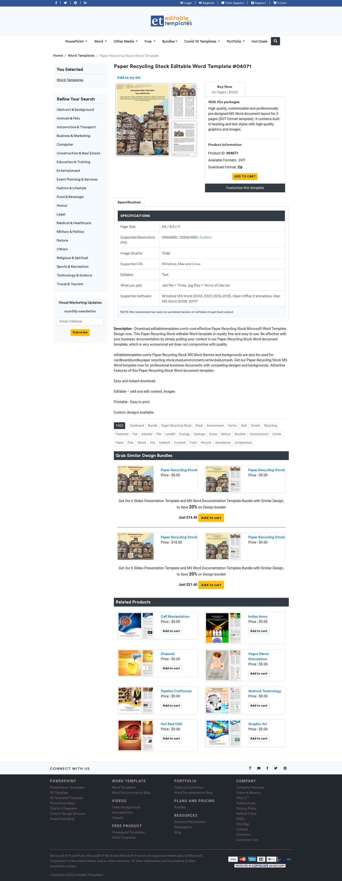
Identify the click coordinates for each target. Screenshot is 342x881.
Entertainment (68, 170)
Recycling (270, 425)
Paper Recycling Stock (176, 425)
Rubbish (164, 442)
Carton (232, 425)
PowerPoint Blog (62, 819)
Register (206, 3)
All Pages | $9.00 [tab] (225, 89)
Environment (215, 425)
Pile (158, 434)
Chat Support (232, 3)
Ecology (184, 434)
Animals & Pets (68, 118)
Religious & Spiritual (72, 258)
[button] (275, 41)
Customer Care (247, 840)
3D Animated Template (66, 798)
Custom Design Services (67, 814)
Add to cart (211, 518)
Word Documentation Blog (131, 793)
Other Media (124, 41)
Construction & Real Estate (78, 153)
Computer (65, 144)
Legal (61, 214)
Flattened (122, 434)
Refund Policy (246, 814)
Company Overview (250, 787)
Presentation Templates (67, 787)
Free (148, 41)
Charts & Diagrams (63, 808)
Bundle (152, 425)
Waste (142, 442)
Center (276, 434)
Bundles (168, 41)
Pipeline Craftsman (176, 691)
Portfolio (234, 41)
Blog (177, 832)
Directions (243, 835)
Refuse (226, 434)
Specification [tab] (129, 202)
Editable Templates (89, 875)
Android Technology (264, 691)
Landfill (170, 434)
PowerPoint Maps (63, 803)
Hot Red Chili (171, 724)
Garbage (199, 434)
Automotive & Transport (76, 127)
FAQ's (240, 819)
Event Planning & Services (77, 179)
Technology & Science (74, 275)
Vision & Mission (248, 793)
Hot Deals (259, 41)
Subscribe (80, 332)
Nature (62, 240)
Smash (255, 425)
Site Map (242, 824)
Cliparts (117, 818)
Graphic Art (257, 724)
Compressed (243, 442)
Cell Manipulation (175, 616)
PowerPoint (75, 41)
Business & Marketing (73, 136)
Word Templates (81, 55)
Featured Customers (189, 787)
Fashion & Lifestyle (71, 188)
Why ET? (242, 798)
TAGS (119, 425)
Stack (199, 425)
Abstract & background (75, 109)
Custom (206, 237)
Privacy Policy (246, 808)
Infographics (183, 827)
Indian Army (258, 616)
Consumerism (259, 434)
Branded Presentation (190, 822)
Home (58, 55)
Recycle (206, 442)
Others (62, 249)
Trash (193, 442)
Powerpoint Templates (128, 832)
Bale (244, 425)
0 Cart (280, 3)
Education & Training (73, 162)
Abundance (223, 442)
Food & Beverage (70, 197)
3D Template (59, 793)
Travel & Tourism (70, 284)
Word (99, 41)
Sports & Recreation (73, 266)
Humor (62, 205)
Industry (146, 434)
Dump (213, 434)
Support (258, 3)
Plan (131, 442)
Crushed (179, 442)
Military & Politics (70, 231)
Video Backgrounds (126, 807)
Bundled (240, 434)
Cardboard (137, 425)
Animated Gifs (122, 813)
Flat (134, 434)
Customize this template (245, 188)
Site (152, 442)
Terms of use (245, 803)
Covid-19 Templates (200, 41)
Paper (120, 442)
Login (186, 3)
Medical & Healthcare (74, 223)
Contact (242, 829)
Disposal (168, 654)
